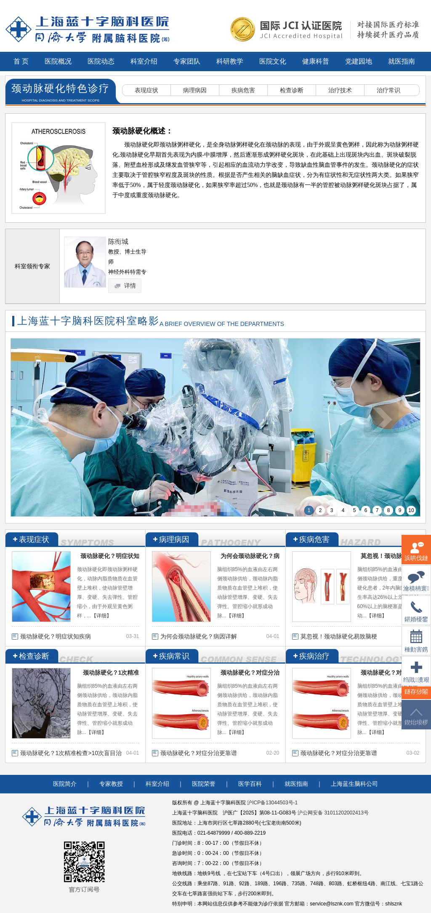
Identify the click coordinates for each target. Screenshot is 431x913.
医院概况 (58, 61)
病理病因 (195, 90)
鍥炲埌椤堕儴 (416, 722)
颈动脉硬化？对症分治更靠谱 (198, 753)
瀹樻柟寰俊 (416, 586)
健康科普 (315, 61)
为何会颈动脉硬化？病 (250, 556)
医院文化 (272, 61)
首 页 (21, 61)
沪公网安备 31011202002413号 (333, 813)
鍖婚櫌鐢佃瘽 (416, 617)
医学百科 (250, 784)
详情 (125, 285)
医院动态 (101, 61)
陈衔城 (118, 241)
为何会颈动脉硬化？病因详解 (198, 636)
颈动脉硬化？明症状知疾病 (55, 636)
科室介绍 (143, 61)
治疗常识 (388, 90)
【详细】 (101, 616)
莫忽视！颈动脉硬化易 (390, 556)
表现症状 (146, 90)
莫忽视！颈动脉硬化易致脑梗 (339, 636)
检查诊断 (291, 90)
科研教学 (229, 61)
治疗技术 (340, 90)
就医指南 (401, 61)
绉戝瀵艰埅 (416, 677)
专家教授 (111, 784)
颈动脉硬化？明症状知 (109, 556)
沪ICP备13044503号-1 (272, 803)
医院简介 (65, 784)
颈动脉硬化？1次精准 (111, 672)
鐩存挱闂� (416, 697)
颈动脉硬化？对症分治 (250, 672)
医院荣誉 (204, 784)
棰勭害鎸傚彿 (416, 646)
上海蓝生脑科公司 (354, 784)
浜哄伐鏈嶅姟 (416, 556)
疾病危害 (243, 90)
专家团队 (186, 61)
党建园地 (358, 61)
